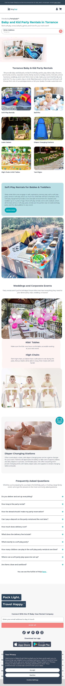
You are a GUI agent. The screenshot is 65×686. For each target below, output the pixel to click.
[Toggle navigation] (5, 9)
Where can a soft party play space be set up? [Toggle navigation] (20, 557)
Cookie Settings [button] (32, 680)
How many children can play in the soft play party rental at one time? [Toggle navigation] (29, 549)
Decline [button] (32, 675)
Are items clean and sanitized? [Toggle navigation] (14, 565)
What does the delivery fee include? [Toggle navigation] (16, 534)
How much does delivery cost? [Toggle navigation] (14, 527)
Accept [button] (32, 670)
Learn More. (57, 2)
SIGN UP (32, 625)
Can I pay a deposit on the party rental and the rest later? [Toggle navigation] (24, 519)
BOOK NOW (10, 210)
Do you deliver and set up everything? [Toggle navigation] (17, 497)
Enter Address (9, 30)
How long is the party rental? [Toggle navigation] (13, 504)
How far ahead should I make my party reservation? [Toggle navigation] (22, 512)
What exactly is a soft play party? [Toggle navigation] (15, 542)
